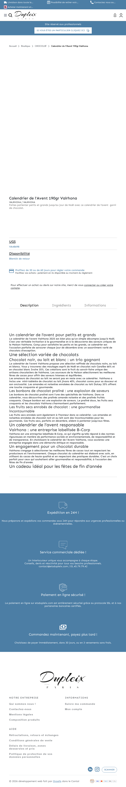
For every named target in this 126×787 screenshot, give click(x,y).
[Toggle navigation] (5, 15)
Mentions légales (21, 714)
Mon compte (73, 709)
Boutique (25, 46)
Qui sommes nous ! (22, 703)
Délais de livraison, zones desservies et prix (27, 747)
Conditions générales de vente (31, 740)
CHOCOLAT (40, 46)
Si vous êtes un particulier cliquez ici (63, 30)
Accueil (12, 46)
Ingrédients (61, 305)
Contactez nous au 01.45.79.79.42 (104, 2)
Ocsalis (57, 781)
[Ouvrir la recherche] (10, 15)
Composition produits (24, 719)
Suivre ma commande (80, 703)
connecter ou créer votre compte (62, 286)
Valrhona (15, 202)
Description (29, 305)
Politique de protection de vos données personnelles (30, 755)
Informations (95, 305)
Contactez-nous (20, 709)
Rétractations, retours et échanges (34, 735)
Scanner (109, 769)
